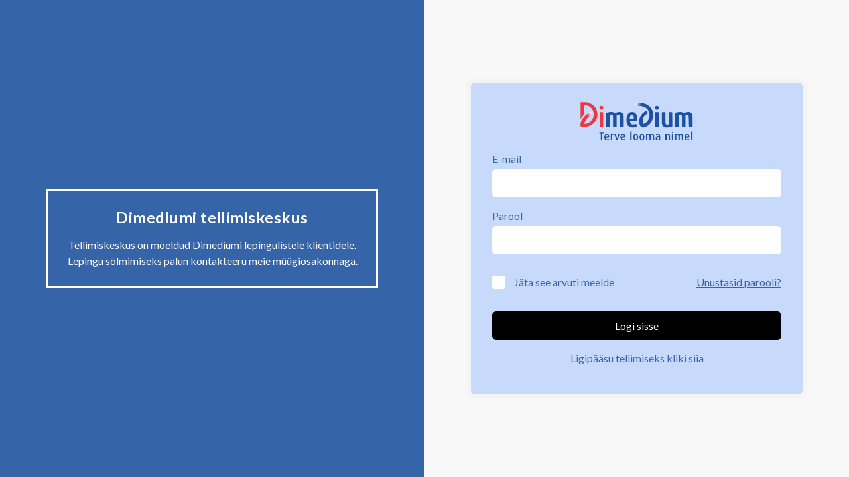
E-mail (506, 158)
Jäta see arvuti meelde (564, 282)
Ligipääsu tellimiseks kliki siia (637, 358)
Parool (507, 215)
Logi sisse (637, 325)
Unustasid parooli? (738, 282)
